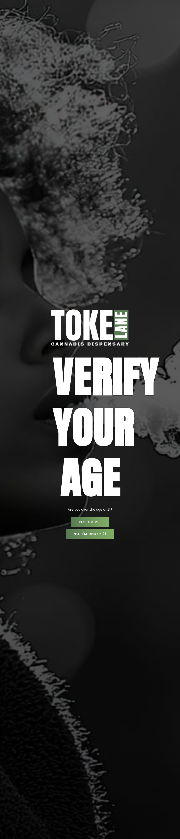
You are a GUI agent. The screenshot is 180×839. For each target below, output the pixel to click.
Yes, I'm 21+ (90, 522)
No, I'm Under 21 (90, 533)
